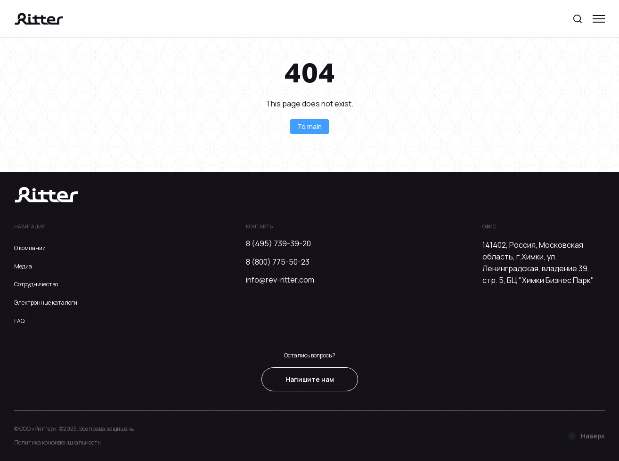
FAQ (19, 321)
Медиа (23, 266)
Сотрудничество (36, 284)
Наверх (586, 435)
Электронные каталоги (45, 303)
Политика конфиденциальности (57, 442)
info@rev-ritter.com (280, 279)
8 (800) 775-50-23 (278, 262)
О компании (30, 248)
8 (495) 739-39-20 (278, 243)
